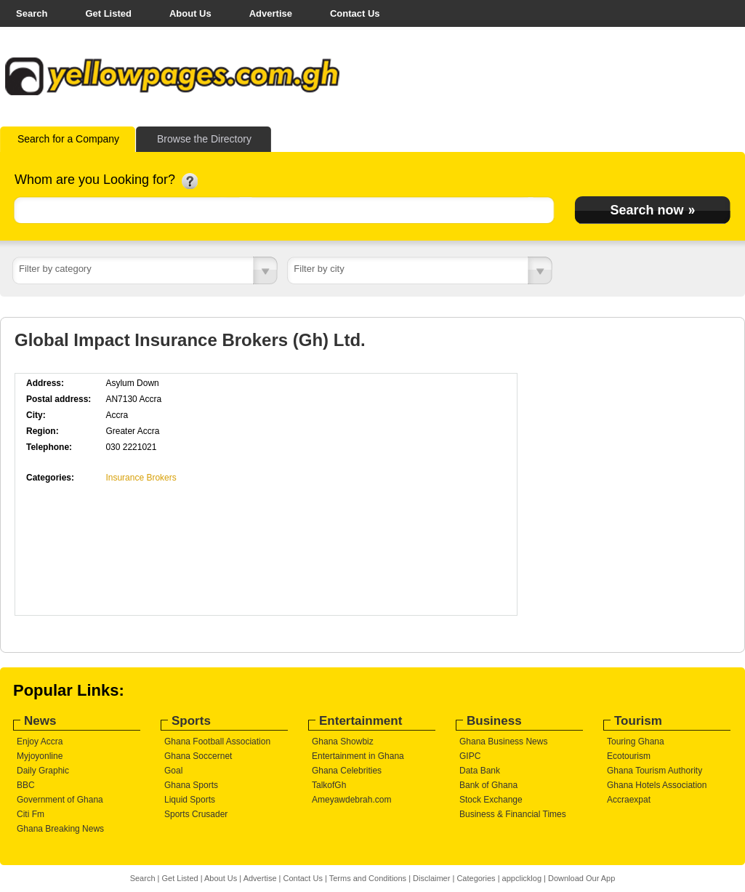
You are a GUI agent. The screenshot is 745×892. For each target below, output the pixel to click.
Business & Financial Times (512, 814)
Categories (475, 878)
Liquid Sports (189, 800)
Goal (173, 771)
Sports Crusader (195, 814)
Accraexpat (629, 800)
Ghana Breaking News (60, 829)
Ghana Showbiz (343, 741)
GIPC (469, 756)
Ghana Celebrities (347, 771)
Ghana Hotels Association (656, 785)
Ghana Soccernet (198, 756)
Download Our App (581, 878)
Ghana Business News (503, 741)
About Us (190, 13)
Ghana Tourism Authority (654, 771)
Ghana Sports (191, 785)
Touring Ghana (635, 741)
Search (31, 13)
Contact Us (355, 13)
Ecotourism (629, 756)
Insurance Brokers (140, 478)
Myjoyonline (40, 756)
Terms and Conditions (367, 878)
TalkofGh (329, 785)
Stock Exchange (491, 800)
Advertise (270, 13)
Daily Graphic (43, 771)
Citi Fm (30, 814)
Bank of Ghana (488, 785)
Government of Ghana (60, 800)
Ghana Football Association (217, 741)
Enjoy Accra (40, 741)
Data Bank (479, 771)
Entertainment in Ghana (358, 756)
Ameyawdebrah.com (351, 800)
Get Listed (108, 13)
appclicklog (521, 878)
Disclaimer (431, 878)
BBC (26, 785)
